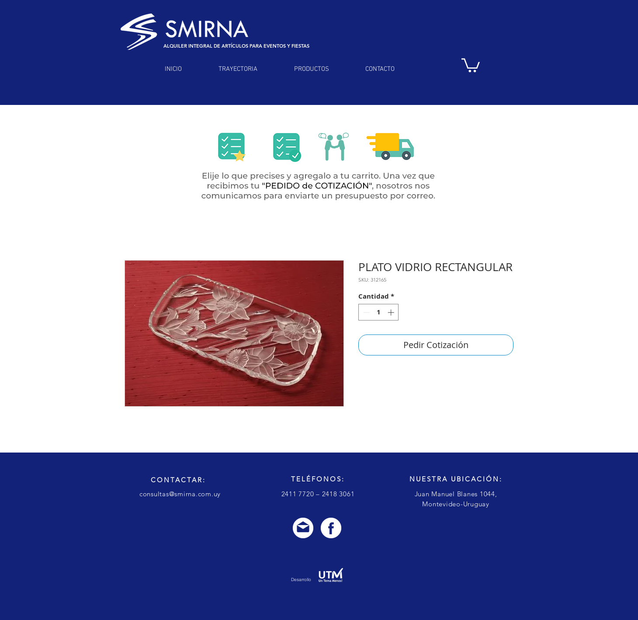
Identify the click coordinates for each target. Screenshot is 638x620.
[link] (470, 64)
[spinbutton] (378, 312)
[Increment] (392, 312)
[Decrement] (365, 312)
